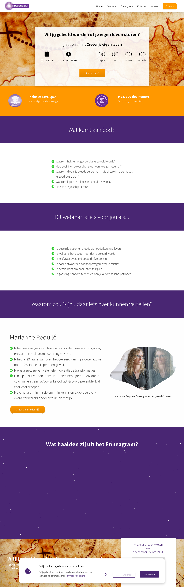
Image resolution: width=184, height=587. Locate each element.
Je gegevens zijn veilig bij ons (148, 581)
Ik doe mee (148, 573)
